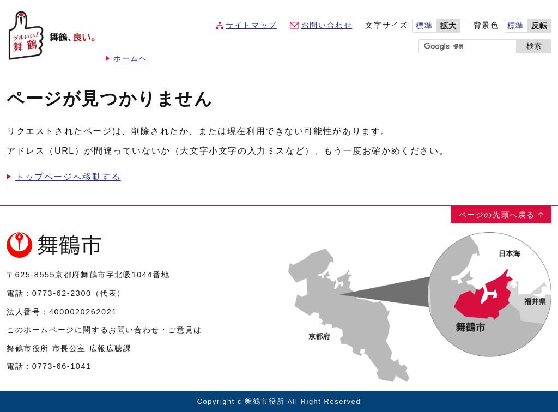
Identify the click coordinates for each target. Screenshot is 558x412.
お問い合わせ (327, 25)
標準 (424, 26)
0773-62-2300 (62, 293)
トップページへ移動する (68, 176)
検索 (534, 46)
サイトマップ (251, 25)
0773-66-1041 (62, 366)
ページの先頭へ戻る (497, 214)
